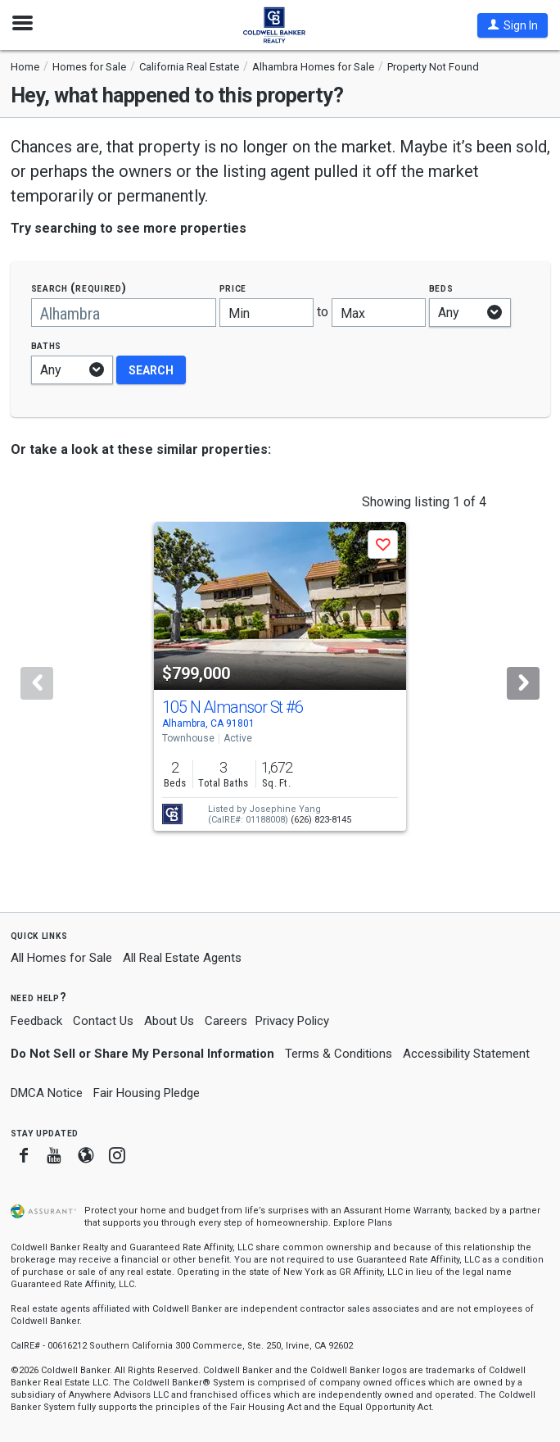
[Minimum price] (266, 312)
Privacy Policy (292, 1020)
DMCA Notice (47, 1093)
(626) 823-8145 (321, 819)
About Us (169, 1020)
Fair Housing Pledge (146, 1093)
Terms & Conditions (338, 1053)
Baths (46, 345)
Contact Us (103, 1020)
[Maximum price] (379, 312)
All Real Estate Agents (182, 957)
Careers (226, 1020)
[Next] (523, 683)
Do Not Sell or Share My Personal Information (142, 1053)
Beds (441, 288)
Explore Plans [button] (362, 1223)
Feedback (36, 1021)
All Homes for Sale (61, 957)
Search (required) (79, 288)
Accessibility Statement (466, 1053)
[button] (512, 25)
